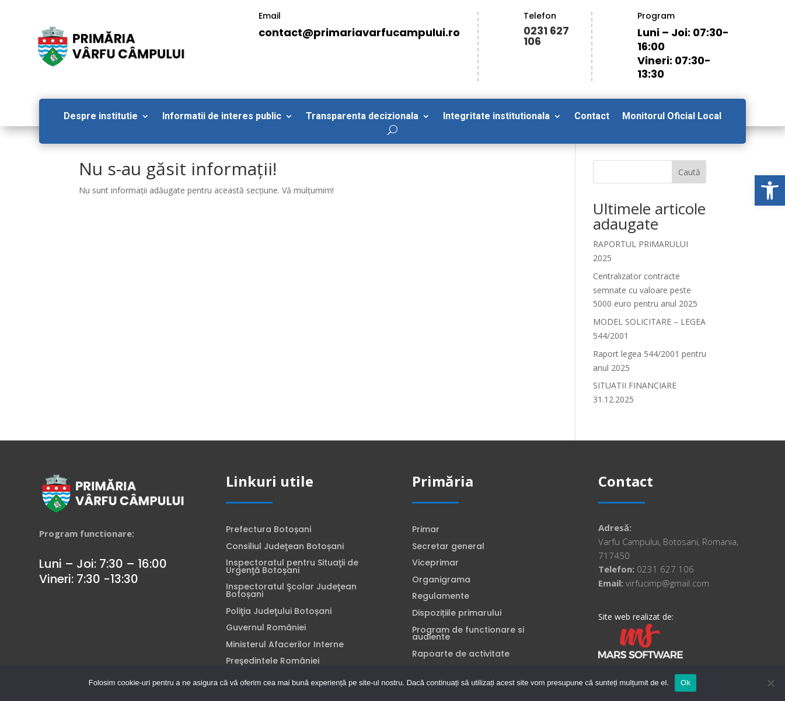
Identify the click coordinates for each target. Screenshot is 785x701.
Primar (425, 530)
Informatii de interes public (221, 117)
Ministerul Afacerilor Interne (285, 645)
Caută (689, 172)
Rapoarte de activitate (461, 655)
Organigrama (441, 580)
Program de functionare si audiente (468, 634)
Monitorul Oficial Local (671, 117)
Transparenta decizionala (362, 117)
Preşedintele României (272, 662)
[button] (770, 190)
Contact (591, 117)
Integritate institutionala (496, 117)
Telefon (540, 16)
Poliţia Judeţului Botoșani (279, 612)
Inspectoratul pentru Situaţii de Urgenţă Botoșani (292, 567)
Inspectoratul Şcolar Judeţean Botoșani (291, 591)
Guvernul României (266, 628)
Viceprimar (435, 563)
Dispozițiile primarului (456, 614)
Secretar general (448, 547)
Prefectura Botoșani (268, 530)
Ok (685, 682)
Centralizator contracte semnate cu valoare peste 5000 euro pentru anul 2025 (645, 290)
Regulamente (440, 597)
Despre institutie (101, 117)
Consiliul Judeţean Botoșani (285, 547)
